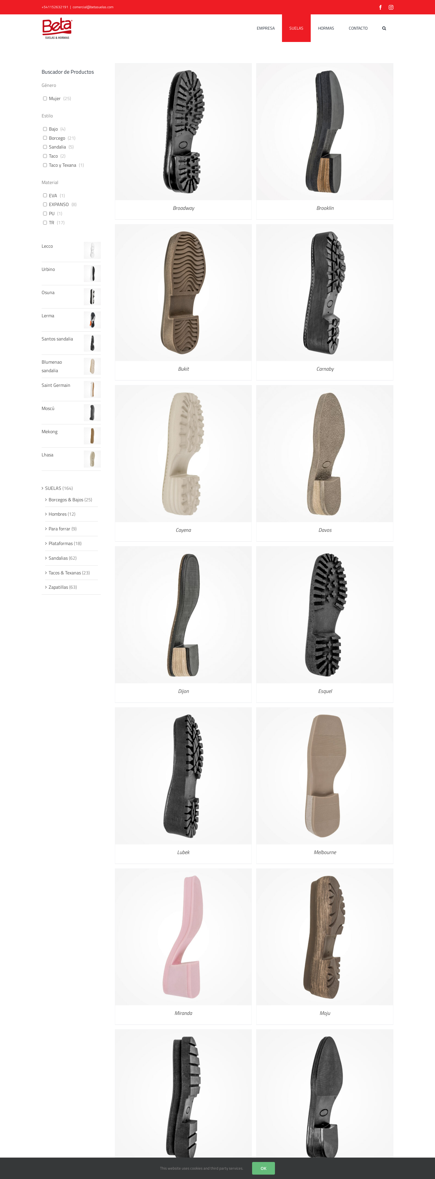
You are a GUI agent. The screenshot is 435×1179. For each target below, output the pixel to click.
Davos (325, 530)
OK (263, 1168)
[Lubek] (183, 711)
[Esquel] (324, 550)
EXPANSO (59, 204)
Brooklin (325, 208)
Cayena (183, 530)
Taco (53, 156)
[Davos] (324, 389)
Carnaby (325, 369)
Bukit (183, 369)
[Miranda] (183, 872)
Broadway (183, 208)
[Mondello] (183, 1033)
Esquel (325, 691)
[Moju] (324, 872)
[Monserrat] (324, 1033)
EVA (53, 196)
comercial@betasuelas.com (93, 7)
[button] (384, 28)
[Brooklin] (324, 67)
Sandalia (57, 147)
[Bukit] (183, 228)
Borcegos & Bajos (66, 499)
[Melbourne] (324, 711)
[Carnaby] (324, 228)
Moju (325, 1013)
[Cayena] (183, 389)
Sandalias (58, 557)
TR (51, 223)
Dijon (183, 691)
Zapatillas (58, 587)
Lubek (183, 852)
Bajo (53, 129)
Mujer (55, 98)
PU (52, 213)
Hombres (58, 513)
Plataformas (61, 543)
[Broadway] (183, 67)
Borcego (57, 138)
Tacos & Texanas (65, 572)
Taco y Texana (62, 165)
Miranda (183, 1013)
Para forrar (59, 528)
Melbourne (325, 852)
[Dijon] (183, 550)
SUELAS (53, 488)
